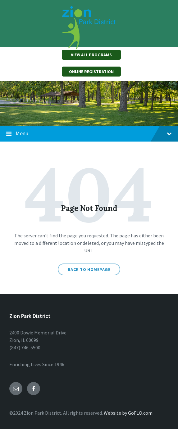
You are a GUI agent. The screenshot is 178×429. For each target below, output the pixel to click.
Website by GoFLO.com (128, 413)
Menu (89, 134)
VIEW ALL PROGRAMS (91, 55)
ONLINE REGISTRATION (91, 71)
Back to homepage (89, 269)
